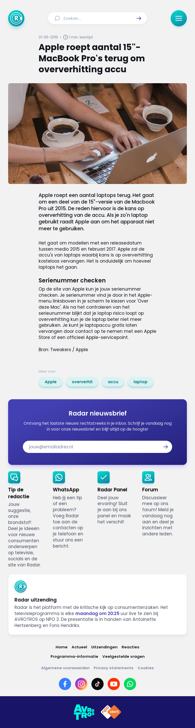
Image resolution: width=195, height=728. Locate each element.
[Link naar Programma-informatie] (74, 656)
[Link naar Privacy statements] (114, 667)
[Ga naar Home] (16, 18)
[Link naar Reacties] (130, 647)
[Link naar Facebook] (65, 684)
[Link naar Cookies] (146, 667)
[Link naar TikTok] (97, 684)
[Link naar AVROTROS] (84, 712)
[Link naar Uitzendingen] (104, 647)
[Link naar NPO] (111, 712)
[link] (51, 382)
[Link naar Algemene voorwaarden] (65, 667)
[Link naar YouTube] (114, 684)
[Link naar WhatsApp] (130, 684)
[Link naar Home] (62, 647)
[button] (139, 18)
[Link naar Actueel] (79, 647)
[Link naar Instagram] (81, 684)
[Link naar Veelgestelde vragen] (123, 656)
